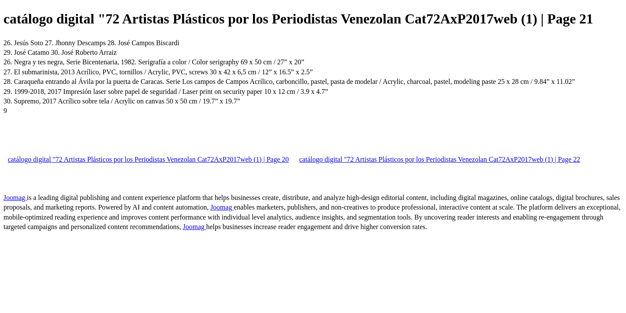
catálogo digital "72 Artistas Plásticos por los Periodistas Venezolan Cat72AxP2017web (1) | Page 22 (439, 159)
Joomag (15, 197)
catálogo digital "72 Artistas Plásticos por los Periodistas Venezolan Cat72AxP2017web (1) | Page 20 (148, 159)
